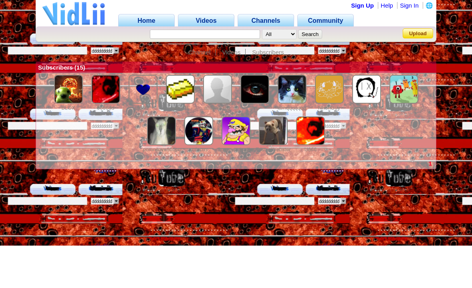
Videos (231, 52)
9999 (143, 108)
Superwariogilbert (238, 149)
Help (387, 5)
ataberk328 (217, 108)
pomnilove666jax (162, 149)
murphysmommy (404, 108)
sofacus (199, 149)
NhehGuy (329, 108)
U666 (310, 149)
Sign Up (362, 5)
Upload (418, 33)
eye (254, 108)
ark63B (180, 108)
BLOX (68, 108)
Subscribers (268, 52)
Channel (199, 52)
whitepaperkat (366, 108)
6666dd (105, 108)
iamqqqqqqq (292, 108)
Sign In (409, 5)
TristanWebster (273, 149)
